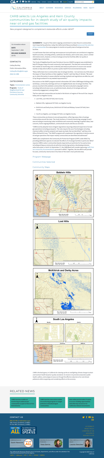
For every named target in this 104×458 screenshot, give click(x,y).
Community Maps (41, 167)
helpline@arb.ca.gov (24, 421)
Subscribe (56, 2)
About (41, 8)
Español (71, 2)
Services (68, 8)
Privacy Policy (89, 429)
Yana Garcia (45, 444)
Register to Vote (88, 435)
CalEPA (12, 455)
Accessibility (90, 426)
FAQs (38, 2)
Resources (59, 8)
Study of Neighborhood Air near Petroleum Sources (17, 90)
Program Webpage (42, 157)
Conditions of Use (88, 431)
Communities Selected (44, 162)
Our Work (49, 8)
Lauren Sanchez (76, 444)
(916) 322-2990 (14, 74)
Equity (91, 8)
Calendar (33, 2)
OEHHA (36, 455)
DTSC (30, 455)
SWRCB (42, 455)
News (85, 8)
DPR (25, 455)
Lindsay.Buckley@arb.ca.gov (19, 71)
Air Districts (90, 433)
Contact (44, 2)
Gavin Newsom (17, 443)
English (65, 2)
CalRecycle (19, 455)
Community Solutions (17, 94)
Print (90, 34)
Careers (50, 2)
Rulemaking (77, 8)
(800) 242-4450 (14, 421)
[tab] (61, 1)
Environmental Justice (22, 85)
